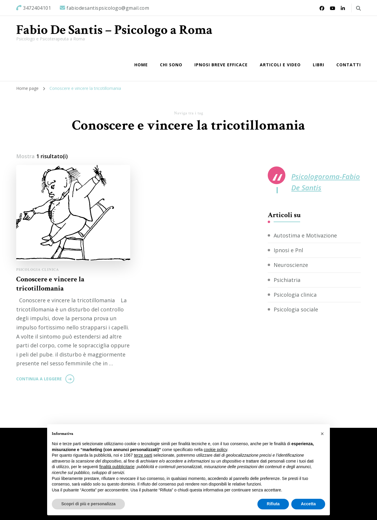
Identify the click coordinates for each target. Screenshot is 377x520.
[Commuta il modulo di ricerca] (358, 8)
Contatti (348, 64)
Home (141, 64)
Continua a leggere (39, 379)
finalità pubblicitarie (116, 466)
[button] (322, 433)
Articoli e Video (280, 64)
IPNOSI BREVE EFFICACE (221, 64)
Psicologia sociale (296, 309)
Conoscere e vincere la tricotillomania (50, 284)
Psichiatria (287, 279)
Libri (318, 64)
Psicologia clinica (37, 269)
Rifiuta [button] (273, 503)
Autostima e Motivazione (305, 235)
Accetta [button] (308, 503)
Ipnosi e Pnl (288, 250)
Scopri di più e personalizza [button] (88, 503)
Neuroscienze (291, 264)
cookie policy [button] (215, 449)
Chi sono (171, 64)
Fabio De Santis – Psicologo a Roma (114, 30)
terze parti (143, 455)
